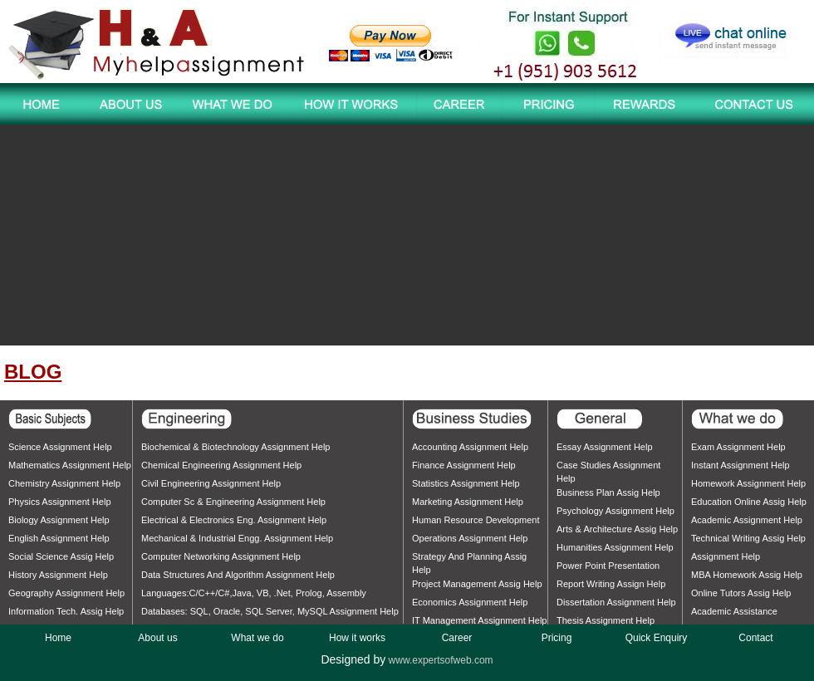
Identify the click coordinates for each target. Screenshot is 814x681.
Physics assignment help (59, 502)
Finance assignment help (464, 465)
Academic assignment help (746, 520)
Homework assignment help (748, 483)
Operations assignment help (469, 538)
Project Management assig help (477, 584)
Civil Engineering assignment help (211, 483)
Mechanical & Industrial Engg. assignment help (237, 538)
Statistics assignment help (466, 483)
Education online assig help (749, 502)
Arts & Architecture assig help (617, 529)
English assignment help (59, 538)
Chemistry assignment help (64, 483)
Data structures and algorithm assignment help (238, 575)
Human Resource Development (475, 520)
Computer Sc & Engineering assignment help (233, 502)
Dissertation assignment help (616, 602)
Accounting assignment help (470, 447)
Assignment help (725, 556)
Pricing (557, 638)
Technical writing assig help (748, 538)
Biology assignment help (59, 520)
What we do (257, 638)
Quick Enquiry (656, 638)
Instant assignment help (740, 465)
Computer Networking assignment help (221, 556)
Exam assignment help (738, 447)
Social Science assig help (61, 556)
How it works (357, 638)
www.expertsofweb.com (441, 660)
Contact (755, 638)
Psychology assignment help (615, 511)
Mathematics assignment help (69, 465)
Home (58, 638)
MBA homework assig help (746, 575)
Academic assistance (734, 611)
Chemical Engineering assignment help (221, 465)
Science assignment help (60, 447)
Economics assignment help (469, 602)
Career (457, 638)
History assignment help (58, 575)
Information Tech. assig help (66, 611)
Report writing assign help (611, 584)
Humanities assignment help (615, 547)
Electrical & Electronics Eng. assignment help (233, 520)
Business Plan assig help (608, 492)
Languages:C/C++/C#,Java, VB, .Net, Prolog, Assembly (253, 593)
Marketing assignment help (467, 502)
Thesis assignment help (606, 620)
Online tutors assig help (741, 593)
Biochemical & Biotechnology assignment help (235, 447)
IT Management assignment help (479, 620)
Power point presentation (608, 566)
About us (157, 638)
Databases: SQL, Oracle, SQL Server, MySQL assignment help (270, 611)
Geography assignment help (66, 593)
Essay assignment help (605, 447)
